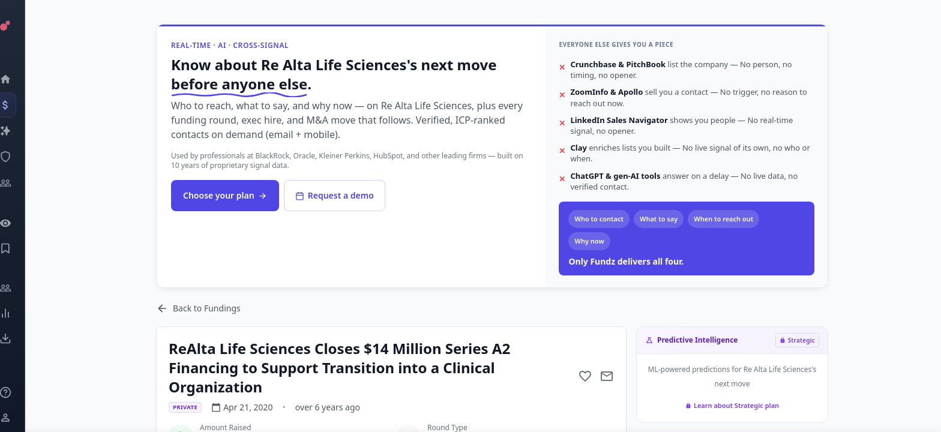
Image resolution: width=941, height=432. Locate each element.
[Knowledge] (21, 392)
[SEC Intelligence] (21, 156)
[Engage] (21, 288)
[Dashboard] (21, 79)
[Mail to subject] (607, 376)
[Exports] (21, 338)
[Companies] (21, 131)
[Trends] (21, 313)
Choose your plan (225, 195)
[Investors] (21, 183)
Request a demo (334, 195)
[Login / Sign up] (21, 418)
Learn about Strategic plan (732, 405)
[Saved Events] (21, 248)
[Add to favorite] (585, 376)
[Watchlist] (21, 223)
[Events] (21, 105)
